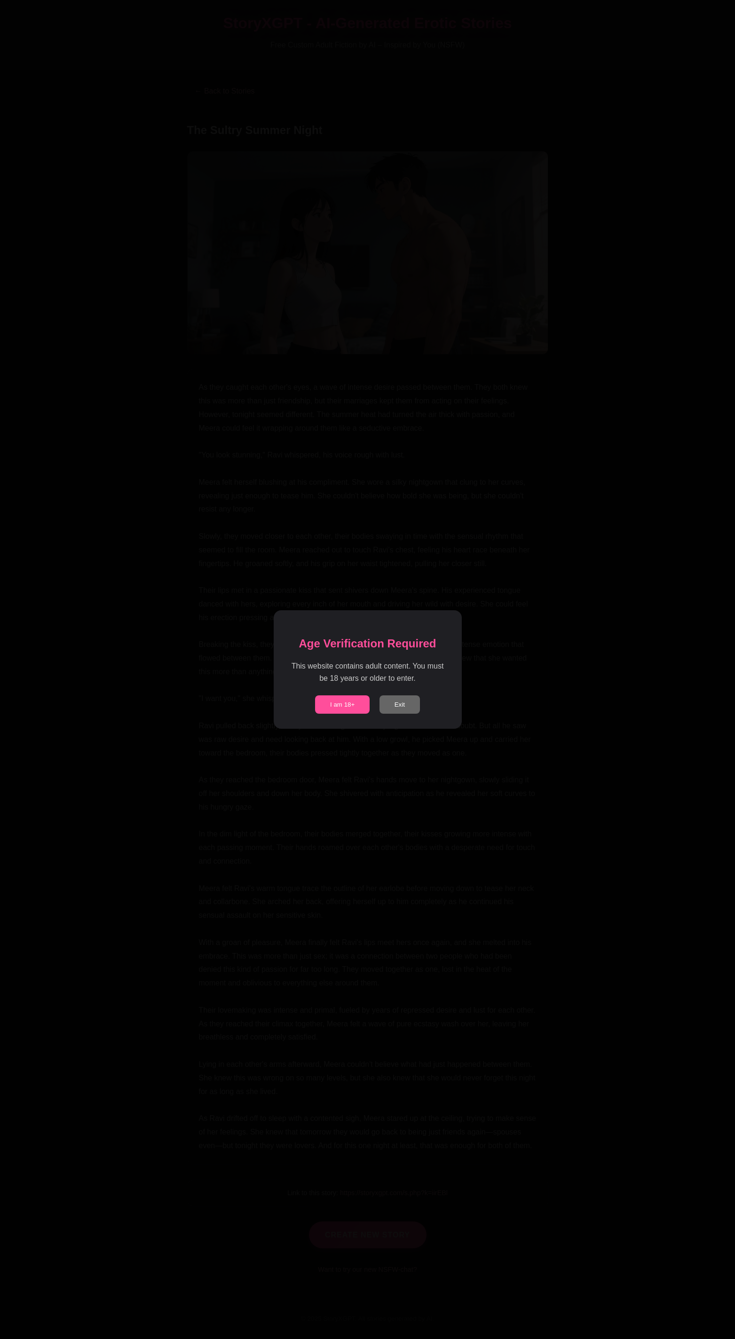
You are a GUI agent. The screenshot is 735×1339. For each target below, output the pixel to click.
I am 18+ (342, 704)
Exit (400, 704)
